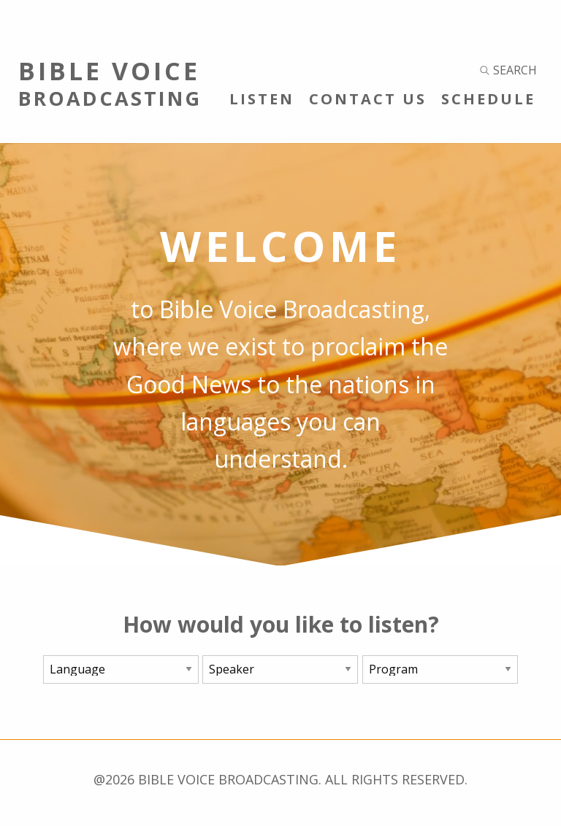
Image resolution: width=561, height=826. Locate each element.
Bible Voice (140, 82)
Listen (261, 99)
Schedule (488, 99)
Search (508, 70)
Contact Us (368, 99)
